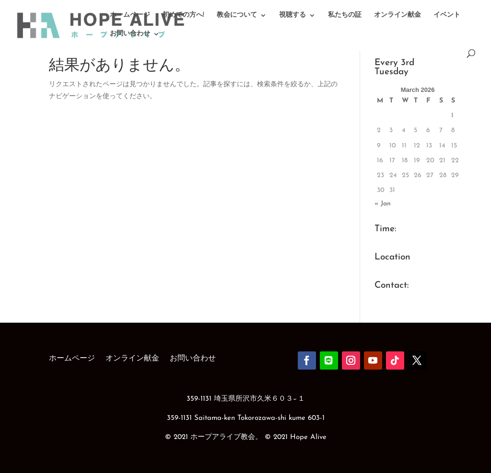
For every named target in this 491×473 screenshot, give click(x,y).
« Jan (382, 203)
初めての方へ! (183, 15)
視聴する (292, 15)
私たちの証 (345, 15)
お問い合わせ (130, 34)
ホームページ (130, 15)
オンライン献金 (397, 15)
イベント (446, 15)
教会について (237, 15)
